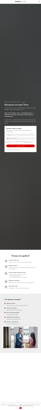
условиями (17, 404)
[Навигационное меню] (39, 1)
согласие (13, 141)
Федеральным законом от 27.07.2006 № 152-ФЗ (15, 142)
